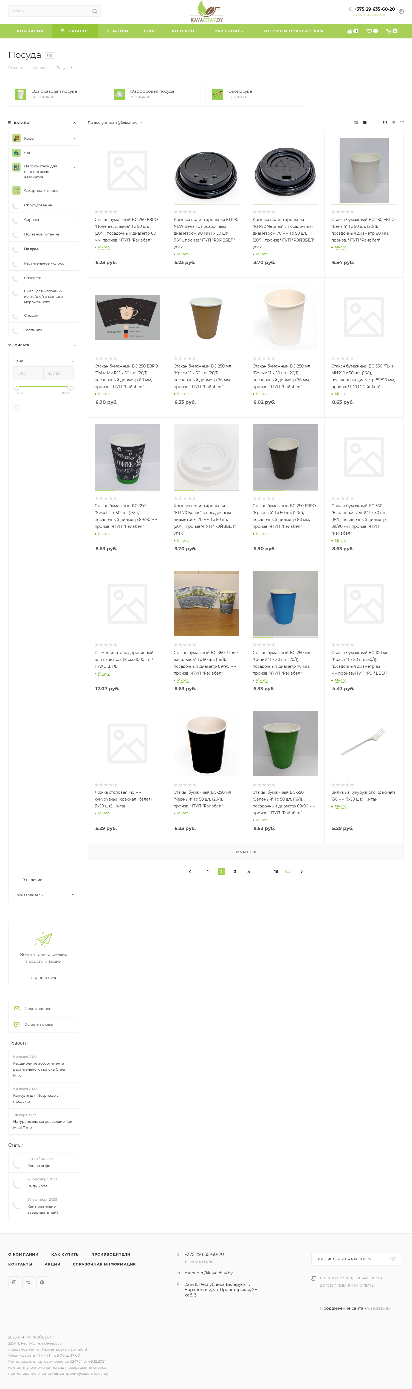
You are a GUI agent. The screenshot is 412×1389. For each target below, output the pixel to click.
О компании (23, 1254)
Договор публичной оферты (347, 1285)
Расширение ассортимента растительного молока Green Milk (40, 1069)
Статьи (16, 1145)
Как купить (65, 1254)
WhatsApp (42, 1282)
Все (287, 871)
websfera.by (378, 1309)
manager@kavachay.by (209, 1272)
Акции (52, 1264)
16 (276, 871)
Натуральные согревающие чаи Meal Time (42, 1124)
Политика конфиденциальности (351, 1278)
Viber (28, 1282)
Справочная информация (104, 1264)
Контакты (20, 1264)
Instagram (14, 1282)
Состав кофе (38, 1165)
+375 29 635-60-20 (374, 9)
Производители (110, 1254)
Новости (18, 1042)
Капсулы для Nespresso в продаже (36, 1098)
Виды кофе (37, 1186)
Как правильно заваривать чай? (42, 1209)
